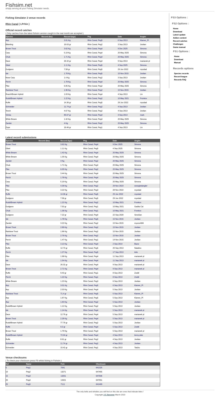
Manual (177, 63)
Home (175, 28)
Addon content (180, 38)
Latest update (179, 35)
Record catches (180, 41)
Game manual (179, 47)
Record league (180, 77)
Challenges (178, 44)
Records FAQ (180, 80)
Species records (181, 73)
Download (177, 32)
